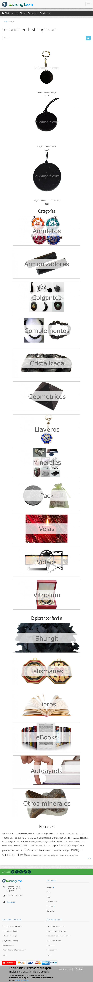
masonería (80, 841)
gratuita (49, 841)
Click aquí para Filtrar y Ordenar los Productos (26, 13)
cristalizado (58, 837)
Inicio (5, 21)
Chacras (13, 837)
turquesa (59, 855)
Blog (48, 892)
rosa (52, 850)
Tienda (50, 887)
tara (28, 855)
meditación (6, 845)
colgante (39, 837)
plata (12, 850)
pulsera (40, 850)
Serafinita (57, 850)
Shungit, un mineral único (12, 926)
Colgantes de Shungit (11, 940)
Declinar (79, 970)
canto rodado (60, 833)
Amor (8, 833)
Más (89, 858)
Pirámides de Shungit (11, 931)
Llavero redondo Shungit (46, 92)
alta (3, 834)
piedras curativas (64, 845)
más (4, 955)
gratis (44, 841)
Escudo (25, 841)
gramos (38, 841)
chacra (6, 837)
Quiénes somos (53, 901)
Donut (4, 841)
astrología (44, 833)
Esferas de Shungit (10, 936)
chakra (20, 838)
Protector (32, 850)
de (87, 838)
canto (51, 834)
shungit (65, 850)
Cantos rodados (75, 833)
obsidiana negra (46, 845)
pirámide (79, 845)
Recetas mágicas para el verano (59, 936)
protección (21, 850)
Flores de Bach (52, 950)
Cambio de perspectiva (55, 926)
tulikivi (53, 855)
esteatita (32, 841)
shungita (76, 849)
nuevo (25, 845)
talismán (21, 855)
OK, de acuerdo (65, 970)
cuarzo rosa (75, 838)
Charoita (26, 838)
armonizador (27, 834)
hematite (57, 841)
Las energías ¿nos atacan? (56, 931)
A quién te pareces (54, 940)
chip (31, 838)
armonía (36, 833)
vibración (67, 855)
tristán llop (46, 855)
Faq (48, 897)
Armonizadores (8, 945)
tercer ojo (34, 855)
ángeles (75, 855)
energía (10, 841)
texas (40, 855)
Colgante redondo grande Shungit (46, 200)
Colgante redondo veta (46, 146)
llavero (65, 841)
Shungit (51, 906)
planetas (6, 850)
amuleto (17, 833)
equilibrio (18, 841)
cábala (83, 837)
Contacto (11, 902)
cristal (48, 837)
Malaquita (72, 841)
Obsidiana (34, 845)
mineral (15, 845)
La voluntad (51, 945)
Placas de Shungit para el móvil (14, 950)
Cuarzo (67, 837)
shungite (8, 854)
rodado (47, 850)
